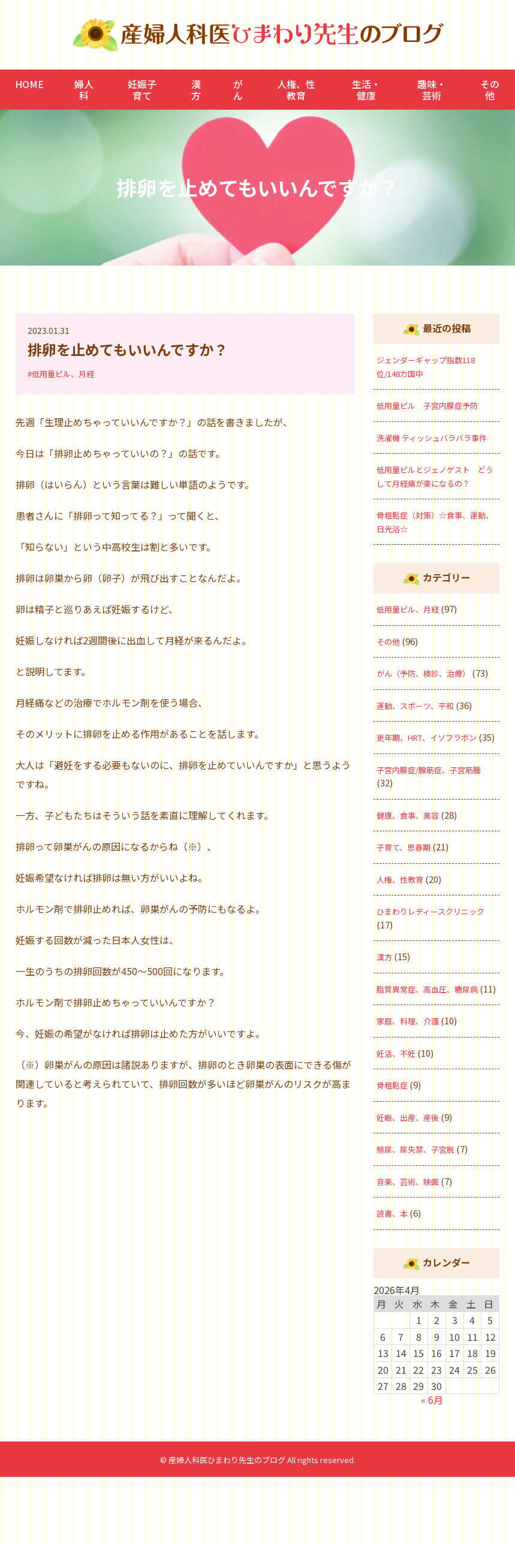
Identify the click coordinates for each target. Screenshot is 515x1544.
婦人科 (84, 89)
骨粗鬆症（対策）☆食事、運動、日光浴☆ (435, 548)
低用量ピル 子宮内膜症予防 (435, 405)
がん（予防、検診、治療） (430, 699)
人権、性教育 (296, 89)
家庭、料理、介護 (412, 1088)
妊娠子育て (142, 89)
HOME (29, 84)
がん (238, 89)
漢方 (196, 89)
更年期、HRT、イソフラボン (436, 777)
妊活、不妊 (399, 1120)
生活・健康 (366, 89)
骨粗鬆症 (394, 1152)
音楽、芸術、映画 (412, 1248)
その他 (489, 89)
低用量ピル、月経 (412, 635)
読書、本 (394, 1280)
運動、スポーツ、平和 (421, 745)
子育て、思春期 (408, 900)
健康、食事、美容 (412, 869)
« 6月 (432, 1467)
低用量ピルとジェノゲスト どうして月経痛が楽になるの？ (435, 496)
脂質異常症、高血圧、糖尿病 (435, 1042)
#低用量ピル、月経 (64, 373)
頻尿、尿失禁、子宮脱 (421, 1216)
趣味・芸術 (431, 89)
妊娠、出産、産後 (412, 1184)
